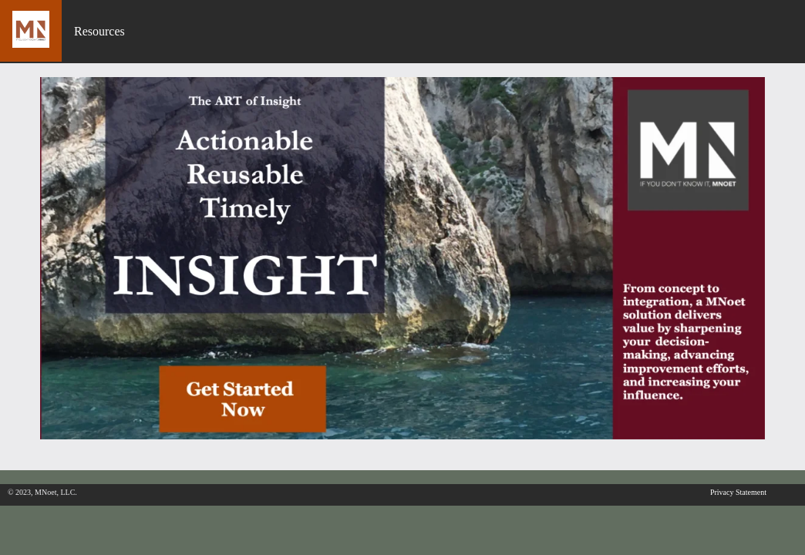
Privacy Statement (738, 492)
